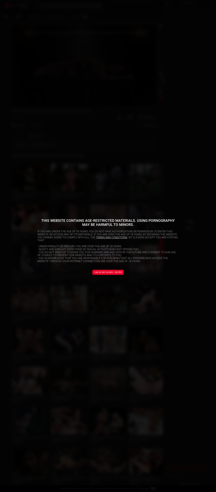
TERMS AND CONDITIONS (111, 237)
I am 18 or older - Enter (108, 272)
